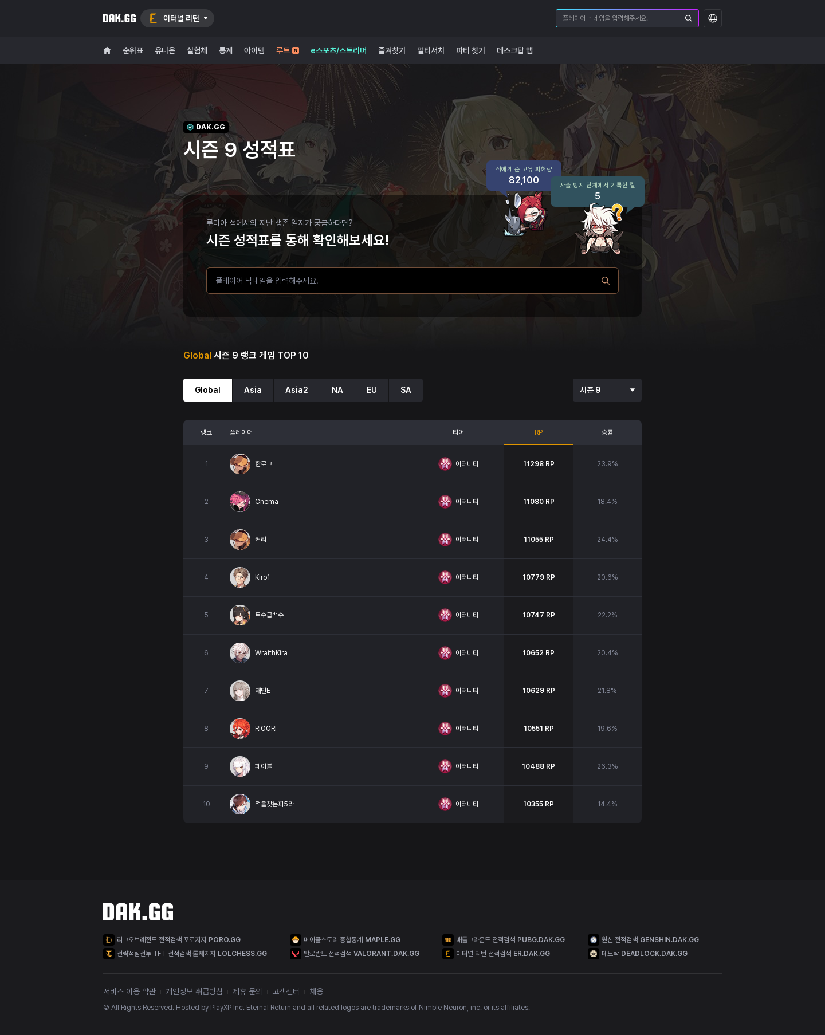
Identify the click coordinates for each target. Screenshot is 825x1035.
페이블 (263, 766)
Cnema (266, 501)
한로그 (263, 464)
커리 (260, 539)
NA (337, 390)
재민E (262, 690)
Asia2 (296, 390)
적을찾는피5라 (274, 804)
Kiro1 (262, 577)
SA (405, 390)
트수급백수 (269, 615)
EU (372, 390)
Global (208, 390)
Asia (253, 390)
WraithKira (271, 653)
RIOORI (266, 728)
